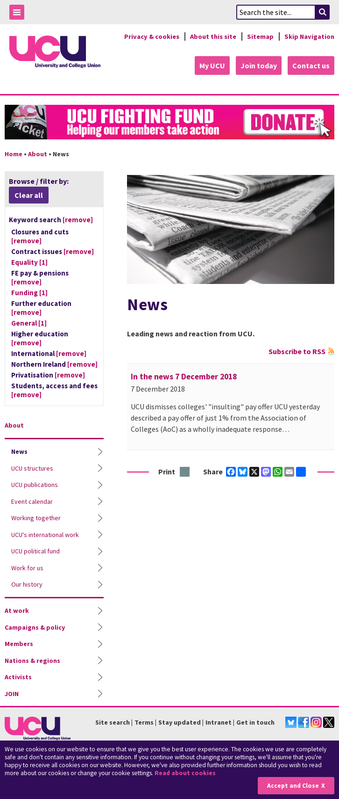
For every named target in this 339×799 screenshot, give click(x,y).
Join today (258, 65)
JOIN (12, 694)
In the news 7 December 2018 (184, 376)
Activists (18, 677)
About (37, 154)
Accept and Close (293, 786)
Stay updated (179, 722)
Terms (144, 722)
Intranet (218, 722)
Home (13, 154)
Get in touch (255, 722)
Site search (112, 722)
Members (19, 643)
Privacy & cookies (151, 36)
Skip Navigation (309, 36)
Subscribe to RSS (296, 351)
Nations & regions (32, 660)
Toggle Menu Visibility (19, 14)
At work (17, 610)
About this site (213, 36)
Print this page (185, 472)
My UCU (212, 65)
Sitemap (260, 36)
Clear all (28, 195)
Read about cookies (185, 773)
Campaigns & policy (35, 627)
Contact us (311, 65)
